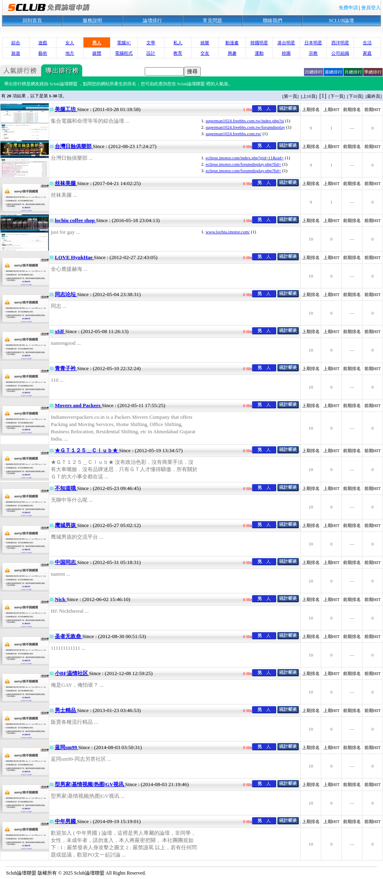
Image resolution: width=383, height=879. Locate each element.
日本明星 (313, 42)
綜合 (15, 42)
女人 (69, 42)
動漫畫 (232, 42)
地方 (69, 53)
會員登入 (371, 7)
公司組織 (340, 53)
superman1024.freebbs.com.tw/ (233, 133)
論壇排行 (152, 20)
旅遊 (15, 53)
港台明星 (286, 42)
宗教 (313, 53)
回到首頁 (32, 20)
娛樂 (204, 42)
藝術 (42, 53)
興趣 (232, 53)
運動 (259, 53)
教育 (177, 53)
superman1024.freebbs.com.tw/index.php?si (245, 120)
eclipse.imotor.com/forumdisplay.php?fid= (243, 164)
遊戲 (42, 42)
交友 (204, 53)
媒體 (96, 53)
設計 (150, 53)
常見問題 (212, 20)
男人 (96, 42)
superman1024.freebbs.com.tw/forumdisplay (245, 127)
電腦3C (124, 42)
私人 (177, 42)
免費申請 (348, 7)
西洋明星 (340, 42)
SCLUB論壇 (341, 20)
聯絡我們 (272, 20)
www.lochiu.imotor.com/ (228, 231)
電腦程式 (124, 53)
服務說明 (92, 20)
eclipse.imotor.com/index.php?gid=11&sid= (245, 157)
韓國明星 (259, 42)
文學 (150, 42)
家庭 (367, 53)
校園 (286, 53)
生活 (367, 42)
